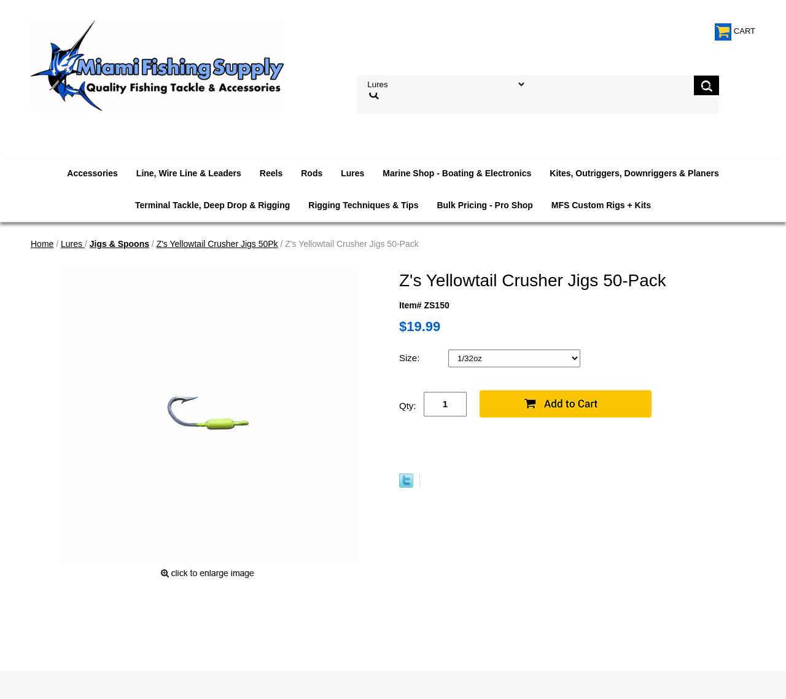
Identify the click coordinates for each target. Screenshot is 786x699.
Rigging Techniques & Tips (363, 205)
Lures (352, 173)
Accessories (92, 173)
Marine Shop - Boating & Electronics (457, 173)
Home (42, 244)
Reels (271, 173)
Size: (410, 358)
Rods (311, 173)
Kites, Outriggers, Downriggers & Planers (634, 173)
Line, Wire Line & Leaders (188, 173)
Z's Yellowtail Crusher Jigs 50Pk (217, 244)
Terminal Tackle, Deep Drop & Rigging (212, 205)
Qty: (407, 405)
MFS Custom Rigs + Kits (601, 205)
